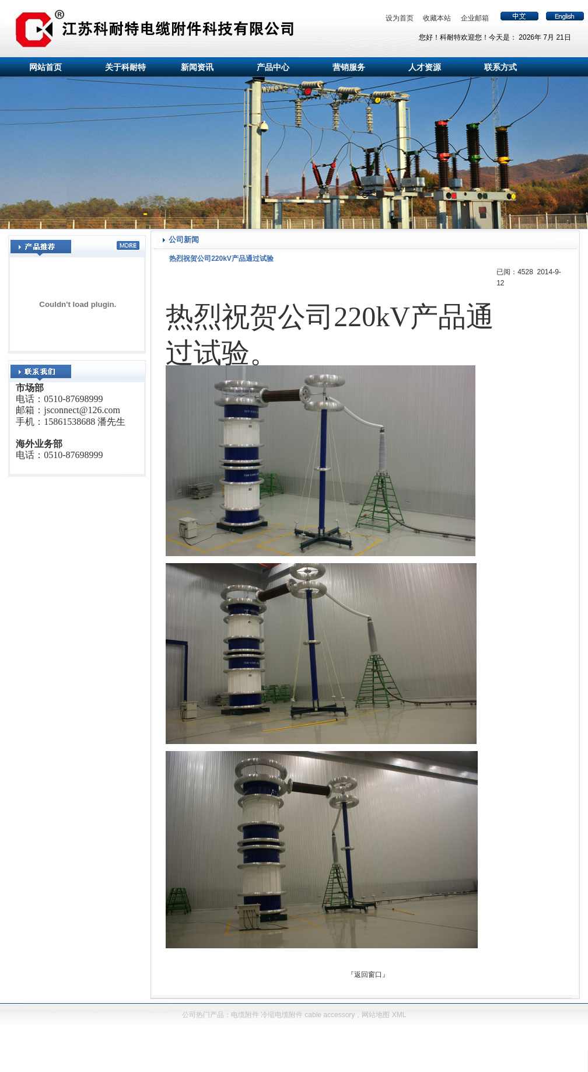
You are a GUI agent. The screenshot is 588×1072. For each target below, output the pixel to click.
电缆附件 (245, 1015)
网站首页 (45, 67)
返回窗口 (368, 974)
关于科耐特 (125, 67)
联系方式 (500, 67)
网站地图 (376, 1015)
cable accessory (329, 1015)
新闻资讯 (197, 67)
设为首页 (400, 18)
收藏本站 (437, 18)
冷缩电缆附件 (282, 1015)
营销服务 (348, 67)
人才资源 (424, 67)
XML (399, 1015)
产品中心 (273, 67)
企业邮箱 (475, 18)
